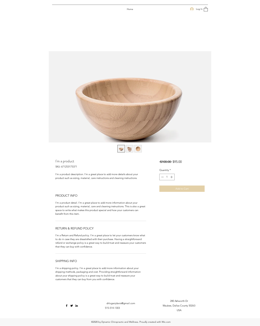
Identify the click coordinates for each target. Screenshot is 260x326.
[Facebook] (66, 305)
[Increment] (172, 177)
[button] (206, 9)
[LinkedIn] (76, 305)
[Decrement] (162, 177)
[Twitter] (71, 305)
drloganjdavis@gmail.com (120, 303)
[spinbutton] (167, 177)
